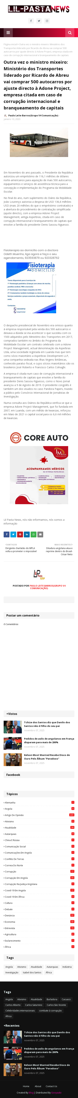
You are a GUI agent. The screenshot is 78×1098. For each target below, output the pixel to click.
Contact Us (51, 1086)
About (38, 1086)
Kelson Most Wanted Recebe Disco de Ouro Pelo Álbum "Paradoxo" (47, 756)
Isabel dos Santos (32, 972)
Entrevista (39, 928)
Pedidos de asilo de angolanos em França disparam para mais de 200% (49, 740)
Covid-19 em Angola (39, 890)
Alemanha (39, 802)
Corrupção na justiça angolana (39, 884)
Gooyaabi (56, 1092)
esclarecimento (39, 940)
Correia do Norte (39, 865)
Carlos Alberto (13, 1005)
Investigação (11, 972)
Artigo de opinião (39, 815)
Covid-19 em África (39, 896)
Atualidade (39, 827)
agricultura (39, 934)
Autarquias (39, 834)
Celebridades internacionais (20, 1010)
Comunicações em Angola (39, 852)
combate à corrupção (50, 1010)
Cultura (39, 903)
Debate (39, 909)
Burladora (52, 999)
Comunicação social (39, 846)
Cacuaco (66, 999)
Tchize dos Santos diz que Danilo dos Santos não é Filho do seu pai (47, 724)
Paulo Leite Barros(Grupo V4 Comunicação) (33, 115)
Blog (31, 1092)
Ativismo (39, 821)
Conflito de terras (39, 859)
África (39, 946)
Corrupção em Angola (39, 877)
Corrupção (39, 871)
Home (26, 1086)
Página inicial (10, 44)
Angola (39, 808)
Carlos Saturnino (33, 1005)
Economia (39, 921)
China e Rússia (39, 840)
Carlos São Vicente (56, 1005)
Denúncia (39, 915)
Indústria (67, 966)
